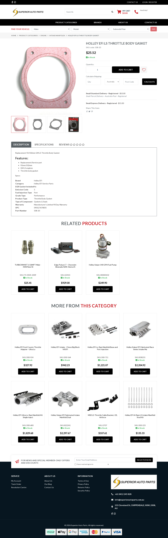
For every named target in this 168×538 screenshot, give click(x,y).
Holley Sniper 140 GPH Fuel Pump (103, 265)
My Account (16, 481)
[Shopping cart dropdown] (123, 12)
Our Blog (48, 484)
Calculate (149, 82)
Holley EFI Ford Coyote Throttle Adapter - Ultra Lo (28, 348)
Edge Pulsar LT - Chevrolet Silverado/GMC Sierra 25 (65, 266)
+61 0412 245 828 (148, 12)
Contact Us (151, 22)
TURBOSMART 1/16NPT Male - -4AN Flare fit (28, 266)
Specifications (44, 144)
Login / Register (149, 2)
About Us (123, 22)
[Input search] (87, 12)
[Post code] (130, 81)
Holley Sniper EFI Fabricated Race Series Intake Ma (140, 348)
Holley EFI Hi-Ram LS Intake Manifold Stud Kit (140, 416)
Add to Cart (126, 69)
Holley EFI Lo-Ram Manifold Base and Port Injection (103, 348)
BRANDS (97, 22)
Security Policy (84, 491)
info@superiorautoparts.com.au (129, 500)
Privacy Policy (113, 464)
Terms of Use (83, 481)
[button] (144, 69)
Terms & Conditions (100, 464)
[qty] (93, 81)
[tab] (21, 145)
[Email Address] (105, 460)
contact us (132, 2)
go (153, 29)
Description (21, 144)
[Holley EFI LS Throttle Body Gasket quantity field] (98, 69)
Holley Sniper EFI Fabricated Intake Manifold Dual (65, 416)
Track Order (16, 484)
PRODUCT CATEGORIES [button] (66, 22)
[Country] (112, 81)
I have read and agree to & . (97, 464)
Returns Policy (84, 487)
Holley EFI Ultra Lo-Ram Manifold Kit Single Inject (28, 416)
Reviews (72, 144)
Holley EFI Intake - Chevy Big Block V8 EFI (65, 348)
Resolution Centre (18, 487)
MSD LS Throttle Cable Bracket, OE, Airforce (102, 416)
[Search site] (112, 12)
